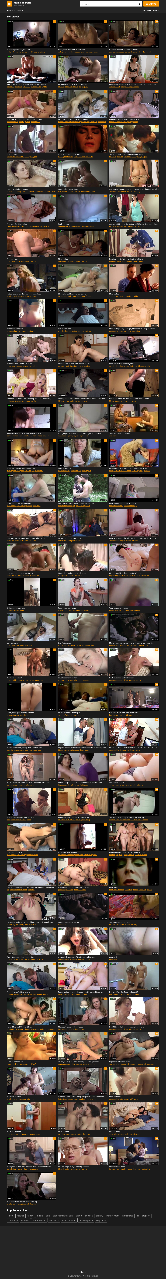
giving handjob (79, 1099)
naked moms (124, 785)
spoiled (67, 889)
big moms (150, 1064)
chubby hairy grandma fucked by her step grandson (78, 1062)
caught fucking (39, 52)
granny (27, 121)
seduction (146, 1169)
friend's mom (63, 121)
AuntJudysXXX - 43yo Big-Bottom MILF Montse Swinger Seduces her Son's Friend (134, 224)
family (30, 1215)
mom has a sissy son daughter (121, 363)
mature (75, 87)
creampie (18, 87)
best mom (14, 436)
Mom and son (12, 259)
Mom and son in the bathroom (70, 189)
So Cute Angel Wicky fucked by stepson (73, 1166)
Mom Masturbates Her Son (68, 922)
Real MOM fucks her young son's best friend (126, 1027)
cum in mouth (36, 87)
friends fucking (51, 191)
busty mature (129, 854)
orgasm (123, 296)
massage (81, 331)
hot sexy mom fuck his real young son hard (24, 294)
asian (111, 87)
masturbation (121, 471)
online (79, 575)
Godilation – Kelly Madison (68, 852)
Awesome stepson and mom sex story (22, 1201)
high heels (84, 436)
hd (8, 889)
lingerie (85, 87)
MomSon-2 (113, 887)
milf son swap (114, 1132)
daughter (39, 959)
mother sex (132, 52)
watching (139, 785)
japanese (135, 87)
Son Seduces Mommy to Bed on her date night (127, 817)
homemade (37, 436)
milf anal (138, 575)
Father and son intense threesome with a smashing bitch (80, 992)
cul (25, 820)
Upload (151, 4)
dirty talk (146, 366)
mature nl (82, 889)
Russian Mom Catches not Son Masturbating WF (128, 468)
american (74, 471)
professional (88, 296)
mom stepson (68, 1220)
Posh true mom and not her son (121, 678)
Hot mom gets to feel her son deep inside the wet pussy (29, 398)
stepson (146, 1215)
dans (29, 820)
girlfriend (19, 785)
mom (12, 401)
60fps (60, 401)
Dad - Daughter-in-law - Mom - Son (20, 957)
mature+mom (39, 1220)
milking (87, 820)
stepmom (13, 1220)
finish (31, 750)
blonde (77, 401)
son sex (89, 1215)
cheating (134, 715)
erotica (37, 575)
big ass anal (120, 575)
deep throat (35, 121)
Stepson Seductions (117, 1166)
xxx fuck (41, 191)
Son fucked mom (64, 329)
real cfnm (81, 226)
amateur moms (134, 610)
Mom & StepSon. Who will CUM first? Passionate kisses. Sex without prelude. (134, 538)
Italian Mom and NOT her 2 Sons (19, 1027)
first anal (32, 924)
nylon (72, 540)
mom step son (86, 1220)
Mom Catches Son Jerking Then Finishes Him (24, 747)
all (138, 1215)
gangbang (119, 854)
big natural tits (78, 854)
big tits (44, 87)
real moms (73, 226)
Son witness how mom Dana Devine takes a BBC (26, 538)
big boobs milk (140, 1064)
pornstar (26, 401)
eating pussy (63, 52)
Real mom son (63, 224)
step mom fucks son (63, 1215)
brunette (112, 156)
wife (24, 645)
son (75, 156)
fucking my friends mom (98, 121)
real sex (16, 471)
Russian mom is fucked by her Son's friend (126, 259)
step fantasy (78, 296)
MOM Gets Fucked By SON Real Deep (21, 468)
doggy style (87, 1134)
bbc (136, 296)
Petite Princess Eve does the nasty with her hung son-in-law (30, 887)
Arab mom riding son (15, 329)
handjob (68, 331)
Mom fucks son (13, 154)
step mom (101, 1220)
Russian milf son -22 (15, 1062)
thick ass (145, 575)
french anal (15, 820)
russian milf (27, 1064)
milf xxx (16, 1064)
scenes (67, 1099)
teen (60, 680)
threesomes (50, 1029)
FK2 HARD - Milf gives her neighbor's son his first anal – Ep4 (30, 922)
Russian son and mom (67, 608)
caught (30, 52)
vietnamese (63, 645)
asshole (18, 575)
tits (65, 540)
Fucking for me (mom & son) (69, 154)
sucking (67, 471)
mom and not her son (15, 852)
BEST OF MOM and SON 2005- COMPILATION (24, 433)
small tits (71, 575)
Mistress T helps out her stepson (71, 1027)
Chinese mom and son (16, 608)
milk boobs (130, 1064)
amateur (10, 156)
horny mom (85, 52)
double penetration (32, 1029)
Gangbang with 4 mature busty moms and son (127, 852)
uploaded (144, 820)
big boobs (68, 505)
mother (70, 191)
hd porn (135, 540)
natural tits (20, 226)
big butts (73, 785)
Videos (18, 10)
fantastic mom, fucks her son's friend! (73, 119)
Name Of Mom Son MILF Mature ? (20, 363)
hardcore (10, 87)
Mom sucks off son (65, 468)
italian (42, 1029)
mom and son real (14, 1132)
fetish (72, 1029)
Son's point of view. (117, 782)
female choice (128, 366)
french (126, 401)
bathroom (25, 575)
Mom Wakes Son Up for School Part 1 (124, 503)
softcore (88, 331)
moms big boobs (119, 1064)
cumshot (120, 156)
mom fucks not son (116, 889)
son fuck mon (12, 643)
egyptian (78, 1134)
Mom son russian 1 (14, 678)
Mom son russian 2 (14, 1096)
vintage (61, 575)
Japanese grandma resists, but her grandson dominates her (133, 84)
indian (9, 52)
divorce (26, 1169)
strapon (144, 156)
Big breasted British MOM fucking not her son (76, 503)
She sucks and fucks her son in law (72, 294)
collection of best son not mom (19, 503)
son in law (19, 959)
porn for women (13, 750)
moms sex (81, 156)
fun (28, 785)
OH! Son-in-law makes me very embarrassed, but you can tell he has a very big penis (134, 189)
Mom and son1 (115, 1096)
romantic (34, 1204)
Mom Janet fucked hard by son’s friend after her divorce (29, 1166)
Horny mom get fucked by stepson (20, 713)
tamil (116, 610)
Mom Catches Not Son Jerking (18, 992)
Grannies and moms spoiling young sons (74, 887)
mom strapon (75, 715)
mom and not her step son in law (20, 573)
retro (60, 924)
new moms (89, 226)
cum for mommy (83, 191)
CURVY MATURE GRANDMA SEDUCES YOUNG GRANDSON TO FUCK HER (134, 747)
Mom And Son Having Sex (17, 224)
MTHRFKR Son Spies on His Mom (71, 538)
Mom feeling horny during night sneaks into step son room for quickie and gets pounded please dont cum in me (134, 329)
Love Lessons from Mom (67, 678)
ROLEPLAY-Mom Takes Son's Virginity (72, 84)
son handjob (91, 1099)
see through (135, 820)
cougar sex (123, 52)
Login (156, 10)
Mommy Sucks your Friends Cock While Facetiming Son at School (83, 398)
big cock (118, 1134)
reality (70, 296)
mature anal (130, 575)
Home (10, 10)
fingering (73, 366)
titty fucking (130, 296)
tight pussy (94, 52)
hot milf (37, 226)
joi (136, 505)
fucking (24, 52)
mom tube (85, 121)
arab (28, 261)
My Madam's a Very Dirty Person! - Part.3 (74, 363)
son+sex (25, 1220)
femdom (17, 156)
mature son (142, 854)
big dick (61, 1029)
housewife (19, 401)
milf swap (136, 1134)
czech (111, 994)
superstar (128, 889)
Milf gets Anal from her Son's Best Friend (125, 573)
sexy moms (62, 191)
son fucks (89, 156)
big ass (112, 575)
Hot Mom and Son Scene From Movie (123, 49)
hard (26, 924)
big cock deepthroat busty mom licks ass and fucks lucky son (82, 747)
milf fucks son (143, 52)
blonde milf (29, 226)
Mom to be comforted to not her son (72, 573)
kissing (77, 52)
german (85, 1169)
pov (35, 156)
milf (80, 87)
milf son (36, 1064)
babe (72, 401)
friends (72, 121)
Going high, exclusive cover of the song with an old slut (79, 433)
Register (147, 10)
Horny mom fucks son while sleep (71, 49)
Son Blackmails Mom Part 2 (119, 922)
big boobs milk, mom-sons (119, 1062)
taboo (151, 52)
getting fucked (25, 471)
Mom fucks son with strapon (69, 713)
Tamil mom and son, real (119, 608)
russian (118, 261)
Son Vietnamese (64, 643)
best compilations (26, 436)
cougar (25, 366)
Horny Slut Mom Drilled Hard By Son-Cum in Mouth (26, 84)
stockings (11, 1029)
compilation (46, 436)
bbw (111, 121)
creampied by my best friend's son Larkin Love (76, 957)
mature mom (81, 645)
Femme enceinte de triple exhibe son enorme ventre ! (130, 398)
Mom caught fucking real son (18, 49)
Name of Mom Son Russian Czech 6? (123, 992)
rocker (149, 889)
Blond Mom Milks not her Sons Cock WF (73, 817)
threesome (11, 226)
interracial (19, 540)
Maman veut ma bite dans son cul (20, 817)
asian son (90, 645)
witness (29, 540)
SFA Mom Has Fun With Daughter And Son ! (126, 154)
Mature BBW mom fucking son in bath (124, 119)
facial (27, 296)
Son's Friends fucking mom (17, 189)
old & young (127, 121)
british (139, 331)
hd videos (26, 87)
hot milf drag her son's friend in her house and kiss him (80, 782)
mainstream (114, 52)
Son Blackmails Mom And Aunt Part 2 (123, 713)
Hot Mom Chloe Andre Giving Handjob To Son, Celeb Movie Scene (83, 1096)
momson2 (113, 957)
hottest (61, 1099)
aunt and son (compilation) (119, 433)
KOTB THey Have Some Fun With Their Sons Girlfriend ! (28, 782)
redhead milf (45, 226)
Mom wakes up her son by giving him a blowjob (25, 119)
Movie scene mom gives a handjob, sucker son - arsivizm (131, 643)
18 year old (16, 52)
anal (9, 121)
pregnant (116, 401)
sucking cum (86, 471)
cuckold (119, 924)
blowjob (61, 87)
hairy (123, 87)
